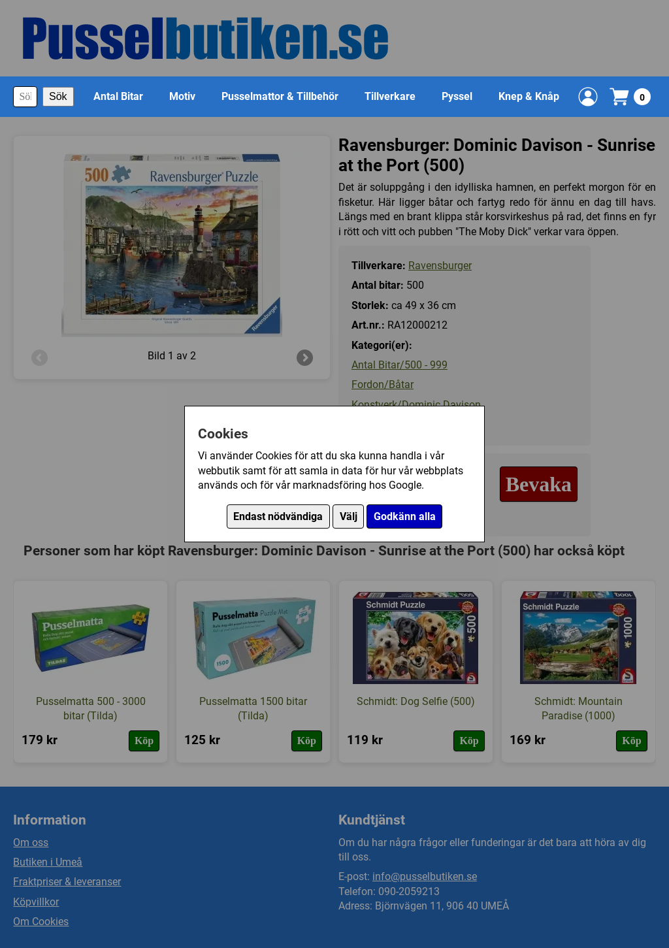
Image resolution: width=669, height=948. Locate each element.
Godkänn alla (405, 516)
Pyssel (457, 96)
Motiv (182, 96)
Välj (348, 516)
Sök (58, 96)
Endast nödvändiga (278, 516)
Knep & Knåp (528, 96)
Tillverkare (390, 96)
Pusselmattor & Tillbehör (279, 96)
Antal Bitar (118, 96)
